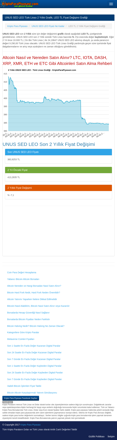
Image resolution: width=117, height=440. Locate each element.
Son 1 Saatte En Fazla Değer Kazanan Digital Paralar (33, 346)
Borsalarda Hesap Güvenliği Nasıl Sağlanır (28, 312)
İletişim (111, 436)
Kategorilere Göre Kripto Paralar (23, 332)
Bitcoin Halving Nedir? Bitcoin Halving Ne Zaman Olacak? (35, 326)
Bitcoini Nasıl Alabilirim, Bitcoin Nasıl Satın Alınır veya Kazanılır (38, 306)
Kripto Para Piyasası (30, 424)
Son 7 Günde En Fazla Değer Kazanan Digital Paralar (34, 359)
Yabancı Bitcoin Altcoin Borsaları (23, 279)
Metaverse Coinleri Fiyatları (20, 339)
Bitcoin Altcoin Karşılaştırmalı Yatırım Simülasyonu (32, 392)
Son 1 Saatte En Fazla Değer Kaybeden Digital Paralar (34, 366)
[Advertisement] (58, 231)
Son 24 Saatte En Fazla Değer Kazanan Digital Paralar (34, 352)
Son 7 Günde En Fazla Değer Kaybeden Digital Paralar (34, 379)
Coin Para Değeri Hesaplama (21, 272)
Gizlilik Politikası (97, 436)
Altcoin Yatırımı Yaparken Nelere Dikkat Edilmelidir (32, 299)
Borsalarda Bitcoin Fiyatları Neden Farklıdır (28, 319)
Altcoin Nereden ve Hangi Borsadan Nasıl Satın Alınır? (34, 286)
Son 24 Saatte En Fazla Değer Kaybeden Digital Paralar (35, 372)
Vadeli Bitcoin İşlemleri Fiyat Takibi (24, 386)
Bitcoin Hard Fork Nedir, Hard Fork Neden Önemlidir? (33, 292)
